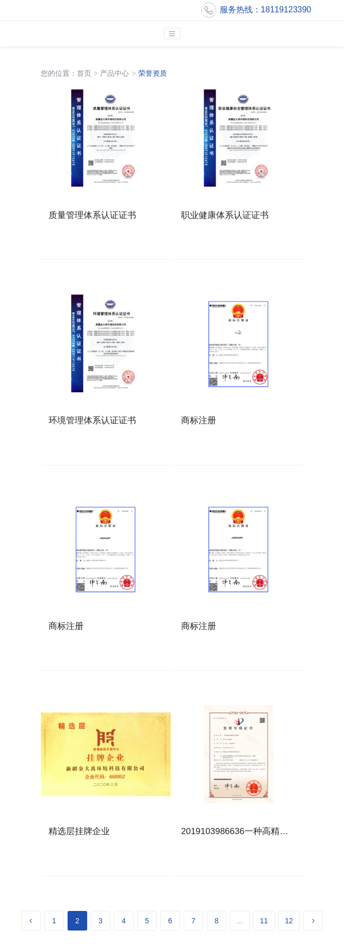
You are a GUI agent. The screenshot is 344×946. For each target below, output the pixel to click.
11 (264, 921)
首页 (84, 73)
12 (289, 921)
